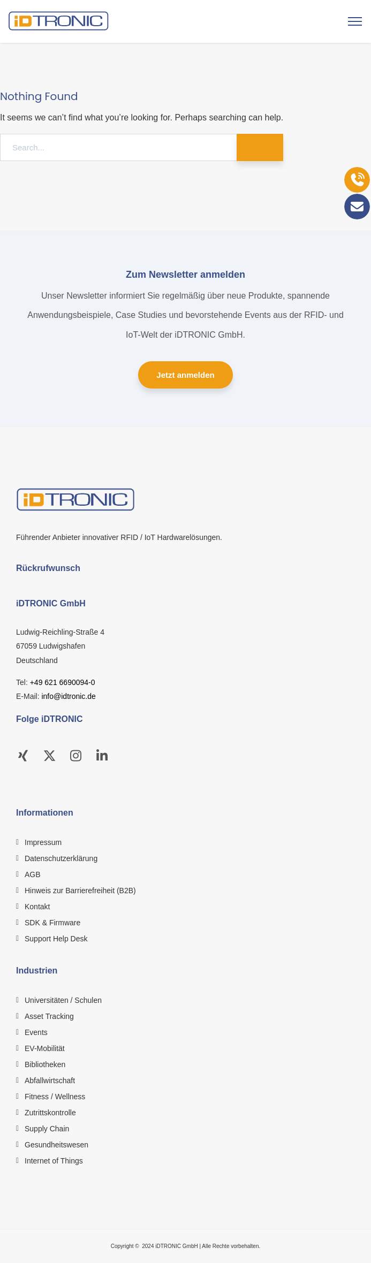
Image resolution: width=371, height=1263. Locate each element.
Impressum (43, 842)
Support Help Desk (56, 938)
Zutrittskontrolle (50, 1112)
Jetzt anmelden (185, 374)
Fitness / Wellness (55, 1096)
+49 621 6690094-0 (62, 682)
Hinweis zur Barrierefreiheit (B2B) (80, 890)
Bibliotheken (45, 1064)
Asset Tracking (49, 1016)
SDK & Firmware (52, 922)
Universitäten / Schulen (63, 1000)
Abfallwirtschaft (50, 1080)
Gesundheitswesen (56, 1144)
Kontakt (37, 906)
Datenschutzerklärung (61, 858)
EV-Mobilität (45, 1048)
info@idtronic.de (68, 696)
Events (36, 1032)
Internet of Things (54, 1161)
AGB (33, 874)
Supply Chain (47, 1128)
